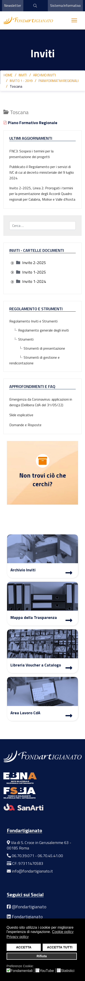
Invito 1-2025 (34, 272)
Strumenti (21, 339)
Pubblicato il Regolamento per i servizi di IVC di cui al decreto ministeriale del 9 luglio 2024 (41, 172)
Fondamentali (22, 971)
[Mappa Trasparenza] (68, 620)
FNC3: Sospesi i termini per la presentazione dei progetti (31, 153)
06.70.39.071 (23, 856)
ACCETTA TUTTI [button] (59, 947)
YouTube (47, 971)
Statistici (68, 971)
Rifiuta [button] (42, 956)
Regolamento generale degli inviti (39, 330)
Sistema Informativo (65, 5)
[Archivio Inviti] (68, 573)
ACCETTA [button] (24, 947)
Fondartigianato (27, 916)
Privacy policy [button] (18, 937)
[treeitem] (34, 263)
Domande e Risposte (25, 425)
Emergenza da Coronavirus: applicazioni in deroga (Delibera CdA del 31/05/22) (40, 402)
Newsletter (12, 5)
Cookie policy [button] (62, 932)
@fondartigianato (29, 906)
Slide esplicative (21, 415)
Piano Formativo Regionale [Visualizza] (30, 123)
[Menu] (74, 20)
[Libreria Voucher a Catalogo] (68, 668)
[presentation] (12, 263)
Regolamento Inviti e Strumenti (33, 321)
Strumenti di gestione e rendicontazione (34, 360)
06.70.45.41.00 (50, 856)
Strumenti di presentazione (37, 348)
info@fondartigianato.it (32, 871)
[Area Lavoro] (68, 716)
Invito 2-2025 (34, 263)
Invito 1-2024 (34, 281)
